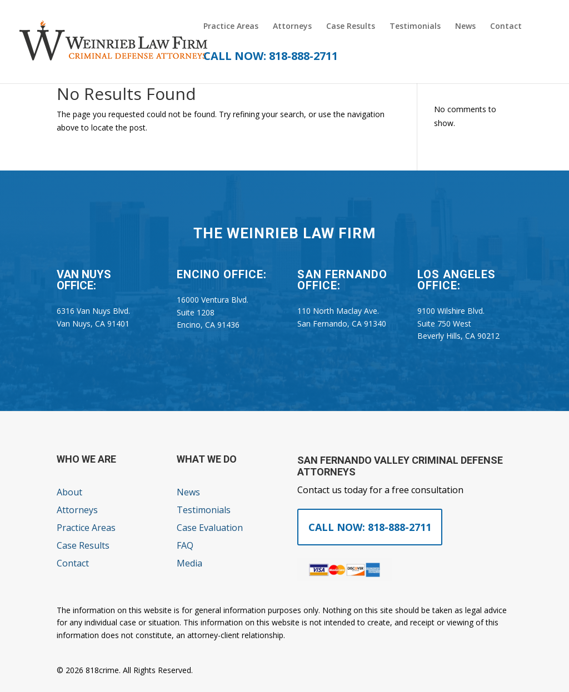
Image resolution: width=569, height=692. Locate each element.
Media (189, 563)
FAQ (185, 545)
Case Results (350, 26)
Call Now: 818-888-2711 (369, 527)
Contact (506, 26)
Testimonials (415, 26)
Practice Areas (230, 26)
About (69, 492)
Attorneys (292, 26)
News (465, 26)
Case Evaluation (210, 527)
